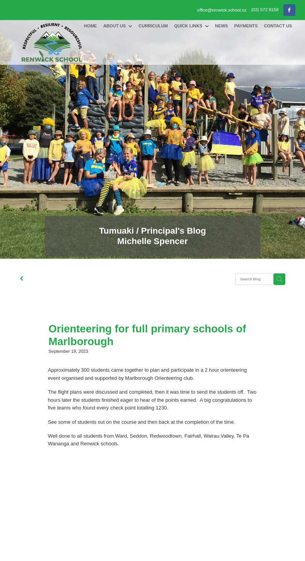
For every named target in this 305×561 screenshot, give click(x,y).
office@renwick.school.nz (221, 9)
